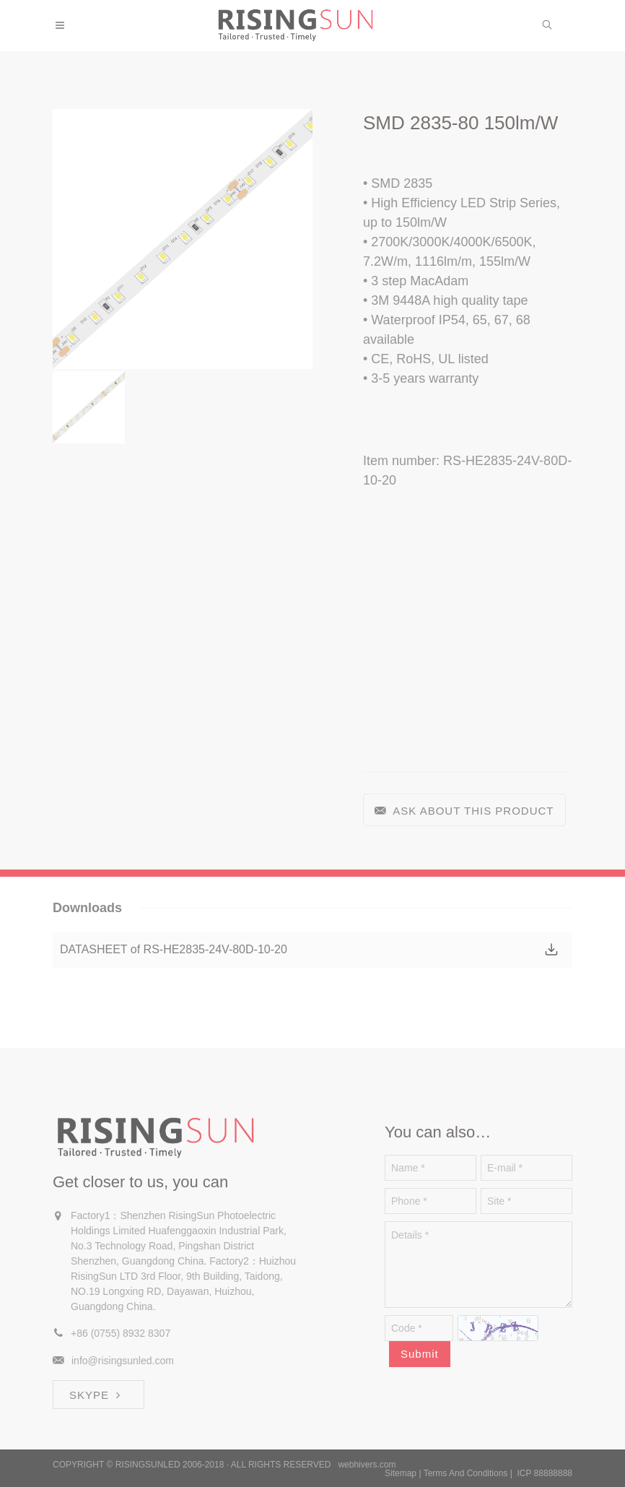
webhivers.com (366, 1465)
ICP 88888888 (544, 1473)
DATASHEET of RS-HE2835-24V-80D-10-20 (173, 949)
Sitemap (400, 1473)
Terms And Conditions (466, 1473)
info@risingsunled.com (122, 1360)
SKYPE (96, 1395)
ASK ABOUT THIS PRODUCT (464, 811)
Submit (420, 1354)
